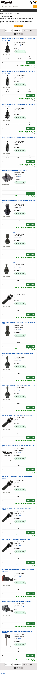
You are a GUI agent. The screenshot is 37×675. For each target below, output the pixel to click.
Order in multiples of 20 (30, 657)
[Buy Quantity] (14, 62)
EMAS (19, 46)
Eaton (19, 297)
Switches (17, 13)
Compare (17, 48)
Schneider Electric (22, 607)
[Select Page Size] (17, 30)
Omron (19, 638)
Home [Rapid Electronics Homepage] (1, 13)
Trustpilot (2, 673)
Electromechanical (9, 13)
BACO (19, 576)
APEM (19, 176)
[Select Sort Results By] (8, 30)
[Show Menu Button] (2, 10)
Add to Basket (30, 62)
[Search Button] (35, 6)
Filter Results (18, 26)
